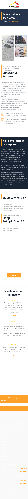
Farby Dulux (4, 444)
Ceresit (21, 167)
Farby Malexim (5, 453)
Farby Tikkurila (5, 459)
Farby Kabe (4, 447)
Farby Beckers (5, 439)
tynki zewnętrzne (20, 180)
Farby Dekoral (5, 441)
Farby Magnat (5, 450)
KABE (11, 169)
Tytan (25, 167)
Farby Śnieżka (5, 456)
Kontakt (14, 275)
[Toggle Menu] (2, 4)
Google (3, 400)
